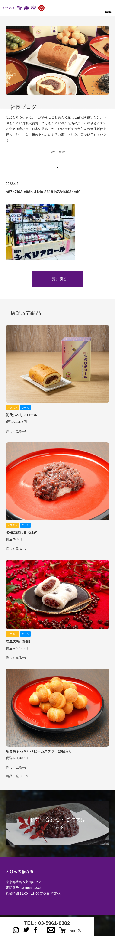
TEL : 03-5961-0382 (47, 923)
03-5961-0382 (31, 888)
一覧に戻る (57, 279)
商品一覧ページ (17, 776)
